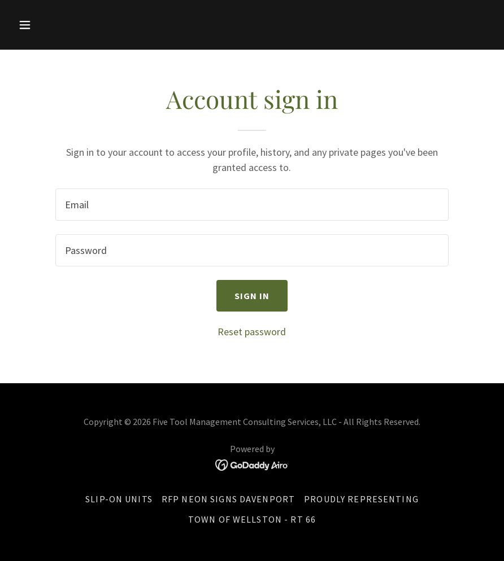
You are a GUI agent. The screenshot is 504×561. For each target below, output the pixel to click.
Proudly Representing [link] (361, 499)
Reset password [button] (252, 331)
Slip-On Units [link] (119, 499)
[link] (252, 464)
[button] (49, 25)
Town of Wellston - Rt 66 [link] (252, 519)
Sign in (252, 295)
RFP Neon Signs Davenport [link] (228, 499)
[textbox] (251, 205)
